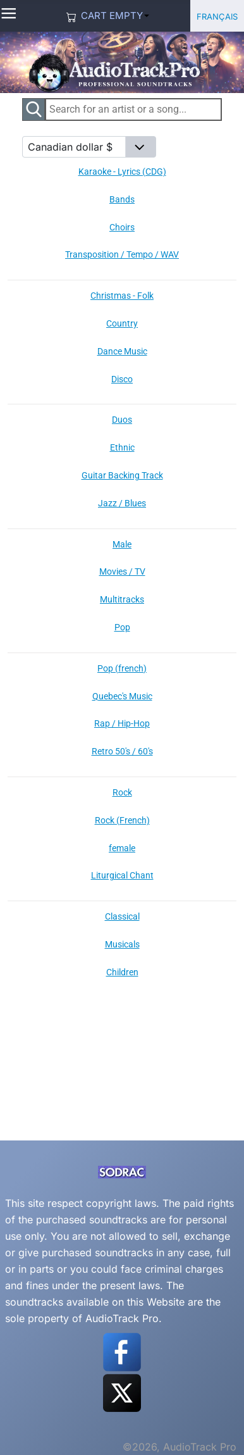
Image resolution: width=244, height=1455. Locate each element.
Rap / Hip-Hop (122, 723)
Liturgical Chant (122, 875)
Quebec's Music (122, 696)
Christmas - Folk (122, 295)
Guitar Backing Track (122, 475)
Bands (122, 199)
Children (122, 972)
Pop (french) (122, 668)
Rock (122, 792)
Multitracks (122, 599)
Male (122, 544)
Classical (122, 916)
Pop (122, 627)
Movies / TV (122, 571)
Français (217, 15)
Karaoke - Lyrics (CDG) (122, 171)
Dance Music (122, 351)
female (122, 848)
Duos (122, 420)
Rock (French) (122, 820)
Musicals (122, 944)
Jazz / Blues (122, 503)
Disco (122, 379)
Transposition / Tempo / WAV (122, 254)
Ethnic (122, 447)
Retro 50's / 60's (122, 751)
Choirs (122, 227)
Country (122, 323)
